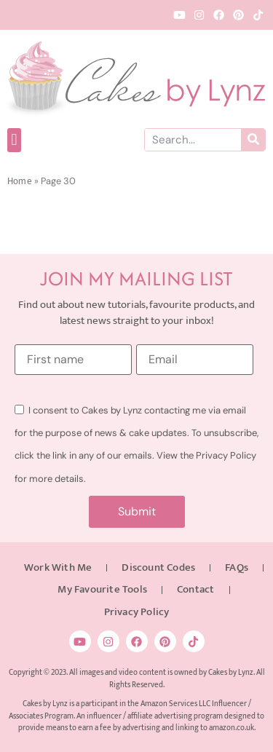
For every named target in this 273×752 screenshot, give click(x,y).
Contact (195, 589)
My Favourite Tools (102, 589)
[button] (14, 140)
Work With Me (58, 567)
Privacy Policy (137, 612)
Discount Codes (158, 567)
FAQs (236, 567)
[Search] (253, 140)
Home (19, 181)
